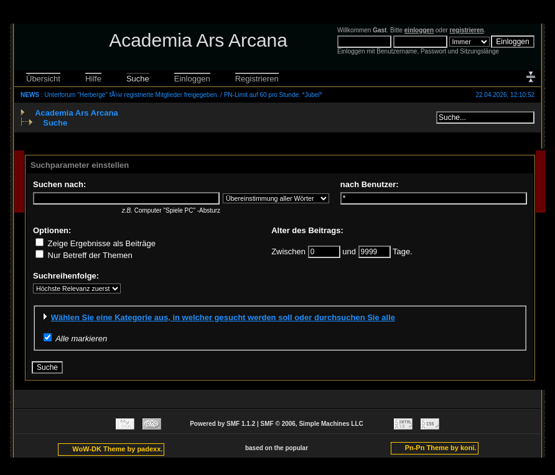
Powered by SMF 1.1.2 (222, 423)
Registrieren (257, 78)
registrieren (467, 30)
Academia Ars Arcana (76, 113)
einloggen (419, 30)
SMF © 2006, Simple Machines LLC (312, 423)
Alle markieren (81, 338)
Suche (137, 78)
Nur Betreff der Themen (84, 255)
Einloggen (192, 78)
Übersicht (43, 78)
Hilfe (93, 78)
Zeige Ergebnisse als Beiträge (95, 243)
